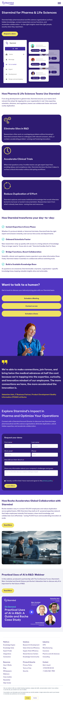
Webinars (6, 674)
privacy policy (47, 481)
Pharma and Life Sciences (51, 654)
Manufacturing (47, 648)
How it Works (7, 665)
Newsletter (6, 680)
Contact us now (31, 306)
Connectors (7, 657)
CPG (44, 645)
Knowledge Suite (8, 648)
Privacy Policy (27, 665)
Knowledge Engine (9, 645)
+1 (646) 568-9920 (49, 671)
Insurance (46, 651)
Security (25, 671)
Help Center (7, 683)
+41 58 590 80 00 (48, 668)
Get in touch (47, 665)
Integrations (7, 654)
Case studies (7, 677)
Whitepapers (7, 671)
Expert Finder (7, 651)
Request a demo (10, 34)
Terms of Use (27, 668)
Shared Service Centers (30, 654)
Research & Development (31, 645)
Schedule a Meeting (31, 298)
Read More (8, 525)
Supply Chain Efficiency (30, 651)
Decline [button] (35, 698)
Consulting (46, 657)
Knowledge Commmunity (31, 657)
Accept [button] (27, 698)
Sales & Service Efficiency (31, 648)
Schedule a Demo (31, 314)
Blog (4, 668)
